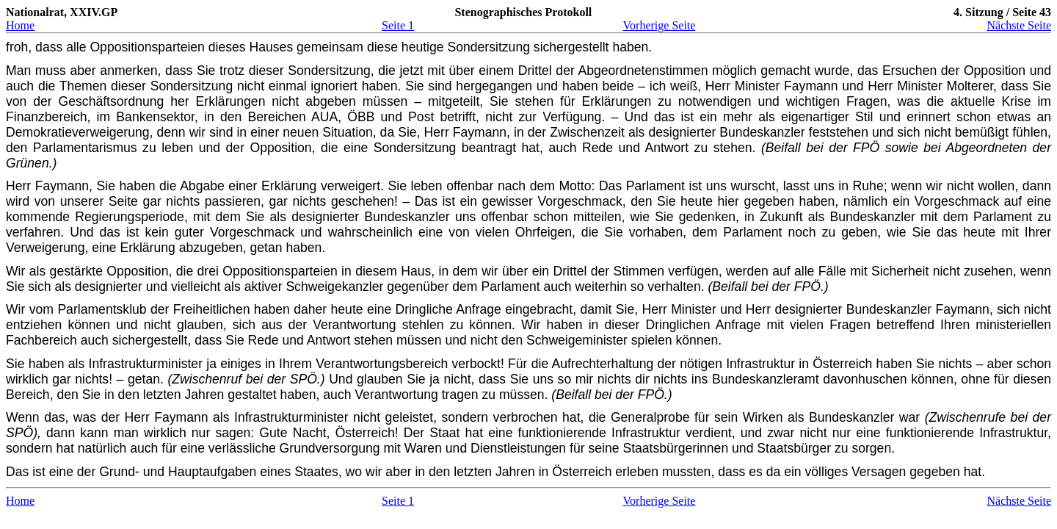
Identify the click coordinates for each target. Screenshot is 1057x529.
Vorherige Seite (659, 25)
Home (20, 25)
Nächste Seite (1019, 25)
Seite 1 (398, 25)
